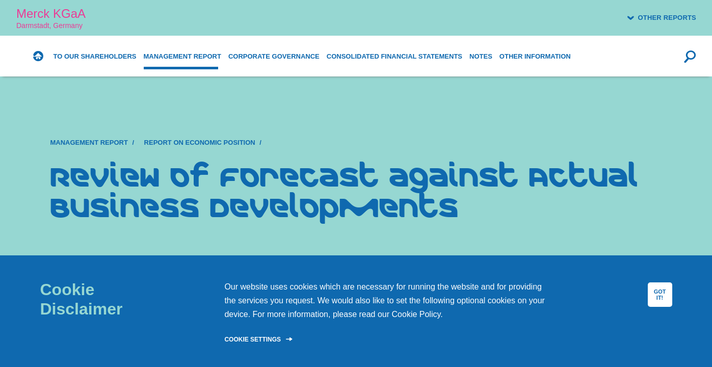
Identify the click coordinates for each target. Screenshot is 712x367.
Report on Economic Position (199, 142)
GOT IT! (660, 295)
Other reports (667, 17)
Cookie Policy (416, 314)
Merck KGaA (51, 18)
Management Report (89, 142)
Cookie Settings (252, 339)
